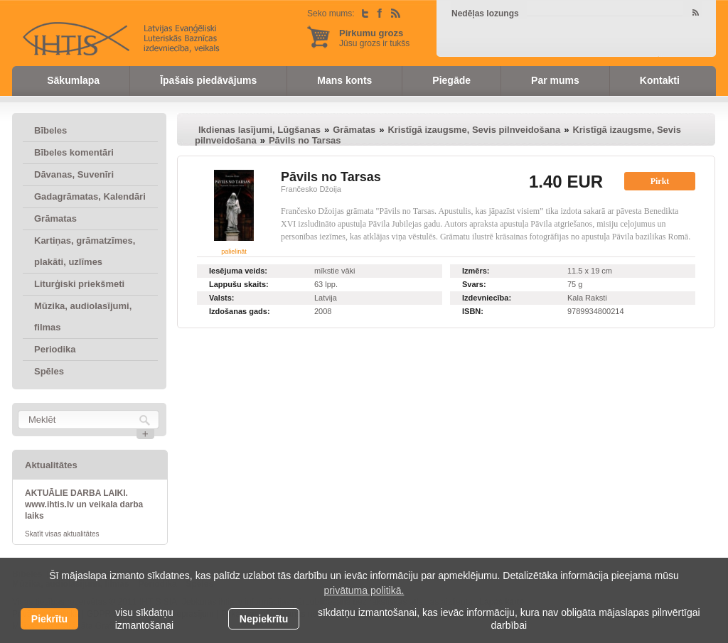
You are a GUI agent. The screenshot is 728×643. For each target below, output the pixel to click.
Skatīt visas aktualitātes (62, 534)
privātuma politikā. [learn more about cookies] (364, 590)
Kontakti (660, 80)
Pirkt (660, 181)
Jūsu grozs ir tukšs (374, 38)
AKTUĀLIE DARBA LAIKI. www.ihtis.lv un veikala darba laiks (84, 504)
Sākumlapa (73, 80)
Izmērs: (476, 270)
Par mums (555, 80)
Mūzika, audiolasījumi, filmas (83, 317)
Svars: (474, 284)
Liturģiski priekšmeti (79, 284)
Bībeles (50, 130)
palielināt (234, 251)
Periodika (55, 349)
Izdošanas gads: (239, 311)
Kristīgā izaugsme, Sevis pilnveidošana (473, 129)
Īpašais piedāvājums (208, 80)
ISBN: (472, 311)
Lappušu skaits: (239, 284)
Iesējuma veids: (238, 270)
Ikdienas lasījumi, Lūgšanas (259, 129)
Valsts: (221, 297)
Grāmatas (55, 218)
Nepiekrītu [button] (264, 619)
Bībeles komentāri (74, 152)
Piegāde (451, 80)
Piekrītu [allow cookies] (49, 619)
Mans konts (344, 80)
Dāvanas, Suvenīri (74, 174)
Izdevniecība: (486, 297)
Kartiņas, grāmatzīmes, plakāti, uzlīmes (84, 251)
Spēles (49, 371)
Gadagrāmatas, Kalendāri (90, 196)
